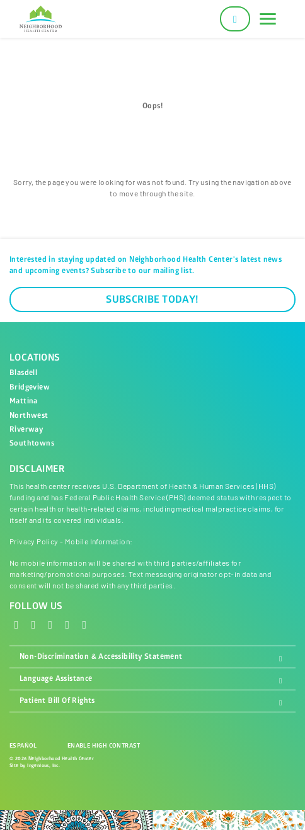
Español (23, 745)
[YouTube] (85, 624)
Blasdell (23, 373)
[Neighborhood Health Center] (41, 19)
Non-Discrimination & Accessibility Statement (152, 657)
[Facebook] (16, 624)
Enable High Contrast (104, 745)
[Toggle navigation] (267, 18)
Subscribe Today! (152, 299)
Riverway (26, 429)
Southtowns (31, 443)
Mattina (23, 401)
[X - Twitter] (33, 624)
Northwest (29, 415)
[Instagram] (50, 624)
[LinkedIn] (67, 624)
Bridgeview (29, 387)
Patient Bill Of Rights (152, 701)
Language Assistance (152, 679)
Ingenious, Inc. (43, 765)
